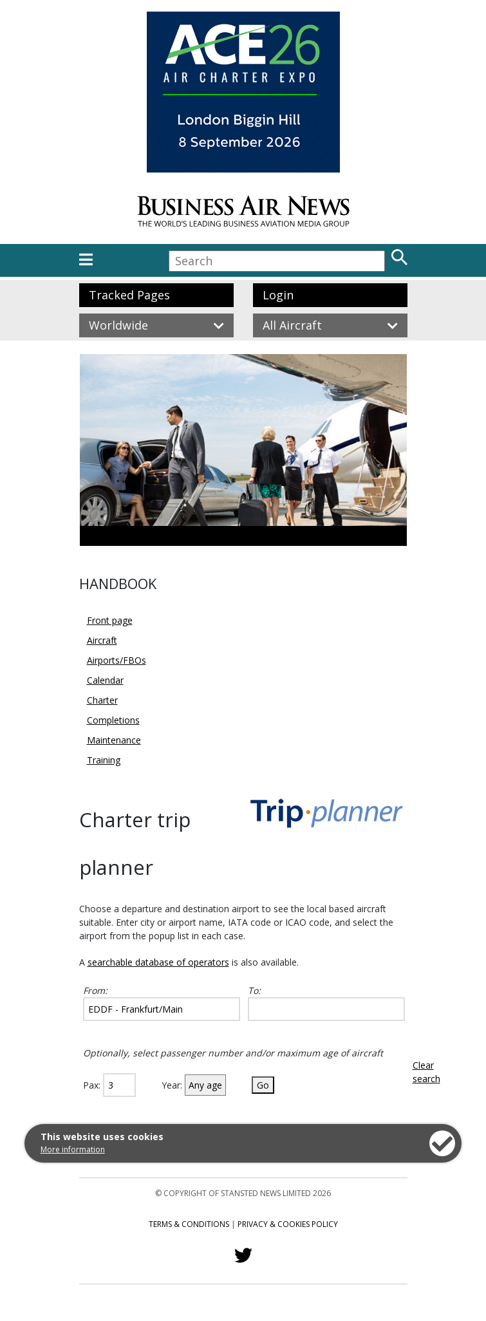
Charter (102, 700)
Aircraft (102, 640)
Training (103, 760)
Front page (110, 620)
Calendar (105, 680)
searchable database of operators (158, 962)
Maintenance (114, 740)
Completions (113, 720)
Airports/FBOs (116, 660)
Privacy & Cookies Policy (288, 1224)
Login (278, 295)
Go (263, 1085)
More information (73, 1149)
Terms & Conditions (189, 1224)
